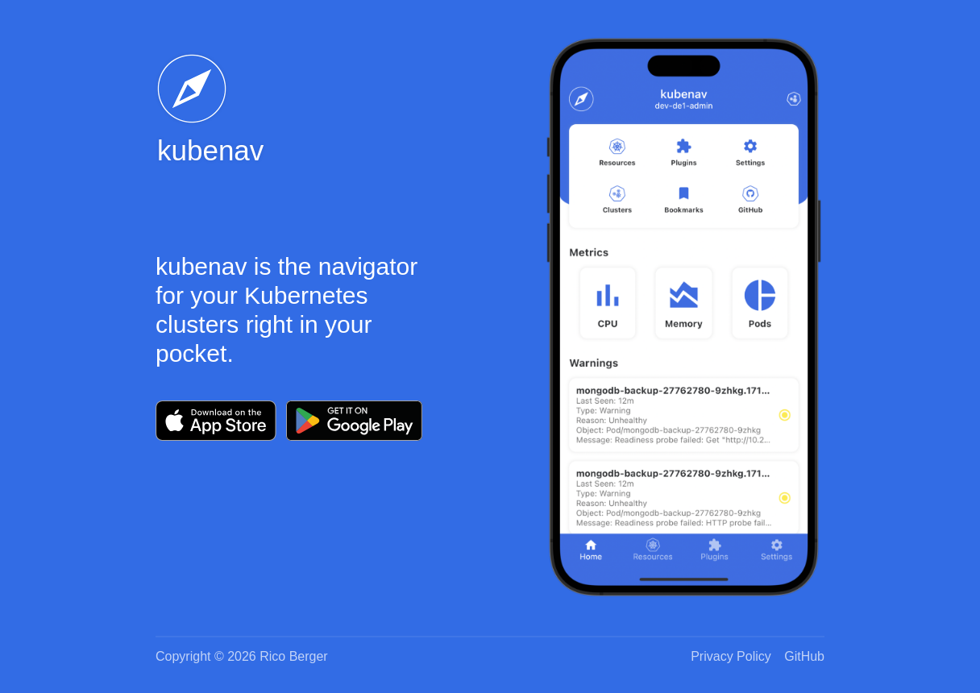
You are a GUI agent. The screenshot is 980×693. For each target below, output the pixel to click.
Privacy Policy (731, 656)
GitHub (804, 656)
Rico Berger (293, 656)
